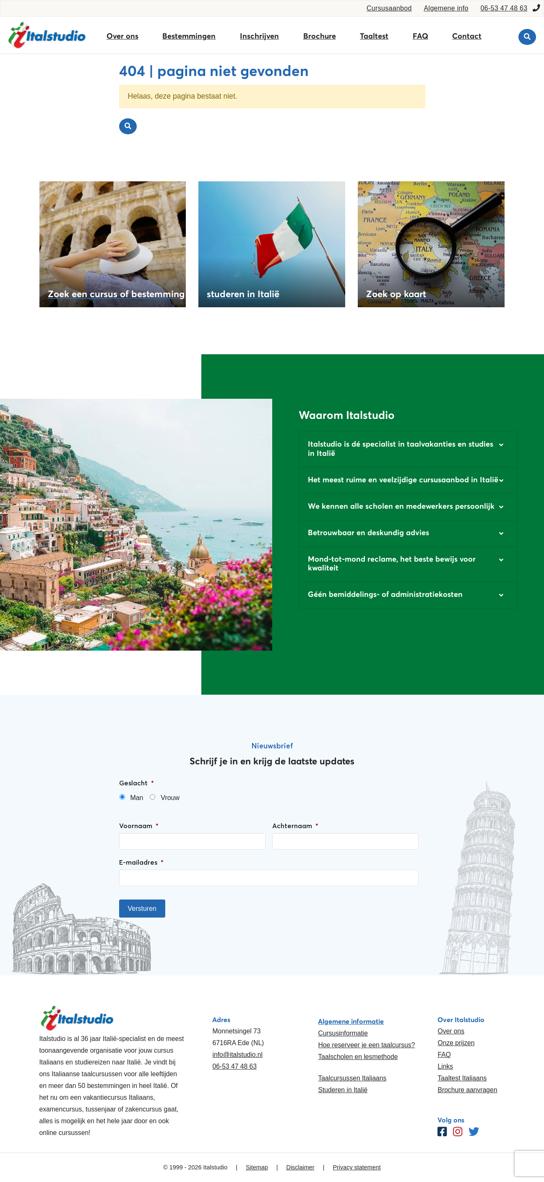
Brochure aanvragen (467, 1089)
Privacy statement (356, 1167)
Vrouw (170, 797)
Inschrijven (259, 36)
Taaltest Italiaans (462, 1078)
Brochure (319, 36)
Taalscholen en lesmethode (358, 1056)
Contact (467, 36)
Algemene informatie (351, 1021)
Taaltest (374, 36)
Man (136, 797)
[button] (408, 449)
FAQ (420, 36)
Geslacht (136, 783)
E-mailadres (141, 862)
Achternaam (295, 825)
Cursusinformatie (342, 1033)
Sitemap (257, 1167)
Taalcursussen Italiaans (352, 1078)
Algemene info (446, 8)
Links (445, 1066)
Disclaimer (300, 1167)
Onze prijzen (455, 1042)
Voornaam (139, 825)
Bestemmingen (189, 36)
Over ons (122, 36)
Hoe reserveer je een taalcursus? (366, 1045)
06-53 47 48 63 (504, 8)
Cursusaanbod (389, 8)
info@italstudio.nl (237, 1054)
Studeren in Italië (342, 1089)
